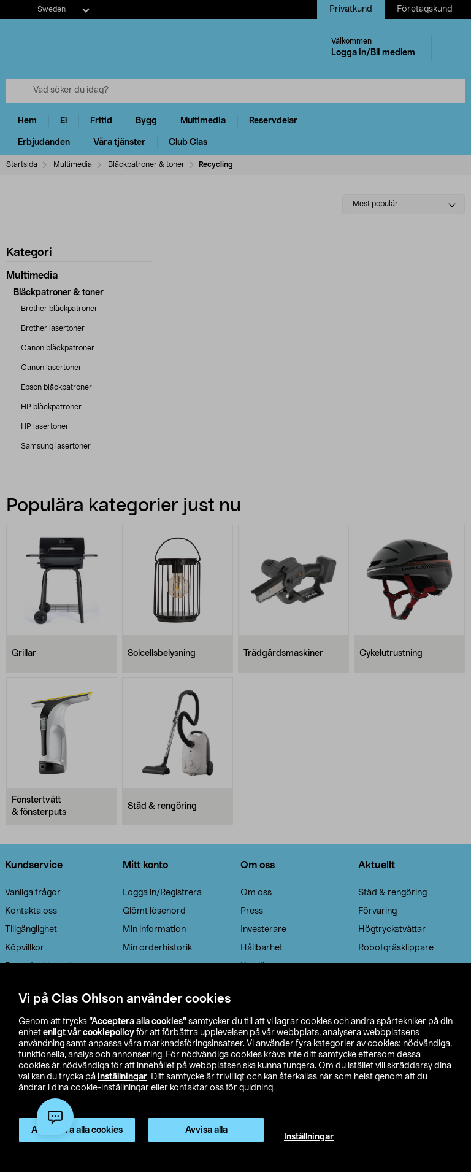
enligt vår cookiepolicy (88, 1032)
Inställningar (309, 1137)
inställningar (122, 1077)
